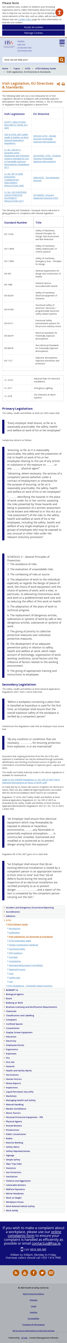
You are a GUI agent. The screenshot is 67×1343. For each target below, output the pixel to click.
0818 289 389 (38, 1249)
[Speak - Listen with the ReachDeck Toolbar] (59, 12)
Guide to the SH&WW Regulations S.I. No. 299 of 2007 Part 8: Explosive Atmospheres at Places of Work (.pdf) (31, 781)
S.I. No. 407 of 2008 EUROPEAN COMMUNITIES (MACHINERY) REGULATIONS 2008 (14, 180)
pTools (24, 1337)
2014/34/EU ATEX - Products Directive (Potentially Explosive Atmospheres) (47, 158)
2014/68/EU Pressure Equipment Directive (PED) (45, 196)
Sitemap (33, 1300)
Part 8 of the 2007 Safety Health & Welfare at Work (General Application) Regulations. (16, 139)
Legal (33, 1306)
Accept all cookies (33, 27)
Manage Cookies (33, 33)
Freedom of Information (33, 1324)
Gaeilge (33, 1312)
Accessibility (33, 1318)
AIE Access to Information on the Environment (34, 1330)
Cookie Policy (24, 19)
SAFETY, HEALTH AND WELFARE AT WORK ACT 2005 (16, 125)
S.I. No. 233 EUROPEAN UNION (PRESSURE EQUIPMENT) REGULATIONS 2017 (15, 196)
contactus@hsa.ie (46, 1243)
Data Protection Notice (33, 1294)
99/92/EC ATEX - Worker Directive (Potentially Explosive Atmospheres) (44, 139)
